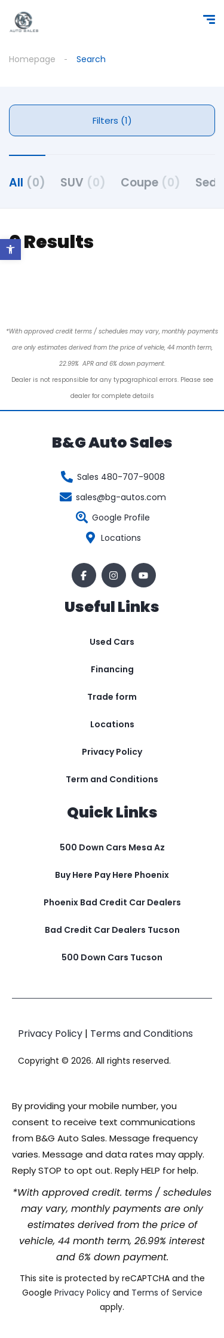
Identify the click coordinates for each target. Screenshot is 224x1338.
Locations (112, 724)
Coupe (150, 182)
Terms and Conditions (141, 1033)
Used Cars (112, 642)
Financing (112, 669)
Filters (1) (112, 120)
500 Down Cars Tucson (112, 957)
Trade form (112, 697)
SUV (83, 182)
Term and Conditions (112, 779)
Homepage (32, 59)
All (27, 182)
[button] (10, 249)
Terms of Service (166, 1293)
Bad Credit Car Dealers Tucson (112, 930)
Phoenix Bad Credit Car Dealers (112, 902)
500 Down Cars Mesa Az (112, 847)
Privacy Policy (112, 752)
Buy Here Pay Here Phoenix (112, 875)
